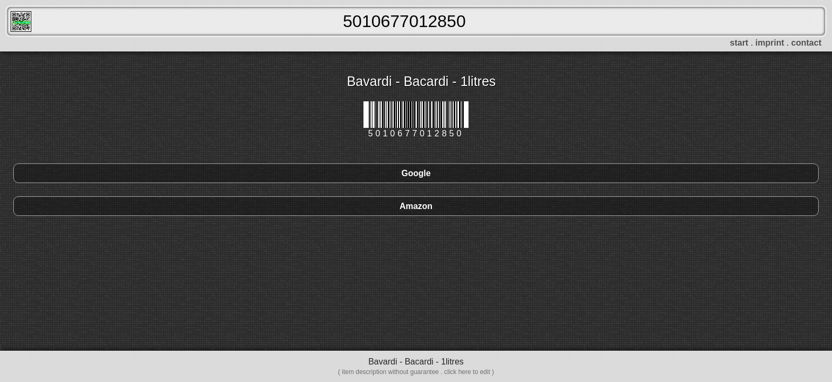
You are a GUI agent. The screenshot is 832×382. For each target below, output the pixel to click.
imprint (770, 42)
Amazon (416, 206)
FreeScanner (21, 21)
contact (806, 42)
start (739, 42)
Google (415, 173)
